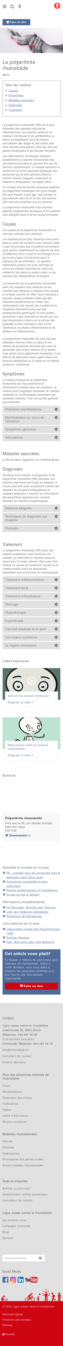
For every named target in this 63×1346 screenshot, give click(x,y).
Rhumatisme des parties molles (23, 1159)
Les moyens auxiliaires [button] (21, 637)
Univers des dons (14, 1062)
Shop (6, 1232)
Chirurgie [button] (11, 604)
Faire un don (16, 22)
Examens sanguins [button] (18, 508)
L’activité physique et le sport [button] (26, 629)
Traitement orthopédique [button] (22, 596)
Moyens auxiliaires (15, 1122)
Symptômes (16, 95)
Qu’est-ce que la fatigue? (23, 894)
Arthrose (8, 1147)
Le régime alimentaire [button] (20, 645)
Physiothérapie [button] (15, 613)
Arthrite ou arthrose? (16, 1188)
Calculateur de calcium (18, 1200)
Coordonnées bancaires (18, 1039)
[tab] (31, 409)
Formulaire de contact (17, 1056)
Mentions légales (13, 1314)
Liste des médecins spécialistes (27, 912)
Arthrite (8, 1141)
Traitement (15, 110)
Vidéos (7, 1110)
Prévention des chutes (17, 1098)
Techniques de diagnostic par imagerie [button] (26, 518)
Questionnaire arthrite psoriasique (25, 1194)
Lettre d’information (15, 1116)
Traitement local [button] (16, 588)
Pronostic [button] (12, 528)
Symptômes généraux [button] (20, 429)
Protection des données (17, 1320)
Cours (6, 1086)
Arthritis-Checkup (18, 937)
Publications (10, 1104)
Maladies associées (21, 100)
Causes (13, 91)
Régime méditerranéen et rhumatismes (31, 890)
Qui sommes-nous (14, 1220)
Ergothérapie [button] (14, 621)
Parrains (8, 1238)
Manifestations (12, 1092)
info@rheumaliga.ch (16, 1050)
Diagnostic (16, 105)
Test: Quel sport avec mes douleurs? (30, 942)
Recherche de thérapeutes (24, 916)
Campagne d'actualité (17, 1226)
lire (8, 75)
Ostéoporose (11, 1153)
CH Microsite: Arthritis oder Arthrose (31, 907)
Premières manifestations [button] (23, 409)
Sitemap (7, 1325)
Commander (17, 835)
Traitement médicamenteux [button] (24, 580)
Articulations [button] (14, 437)
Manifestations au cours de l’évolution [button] (24, 419)
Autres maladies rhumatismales (23, 1165)
